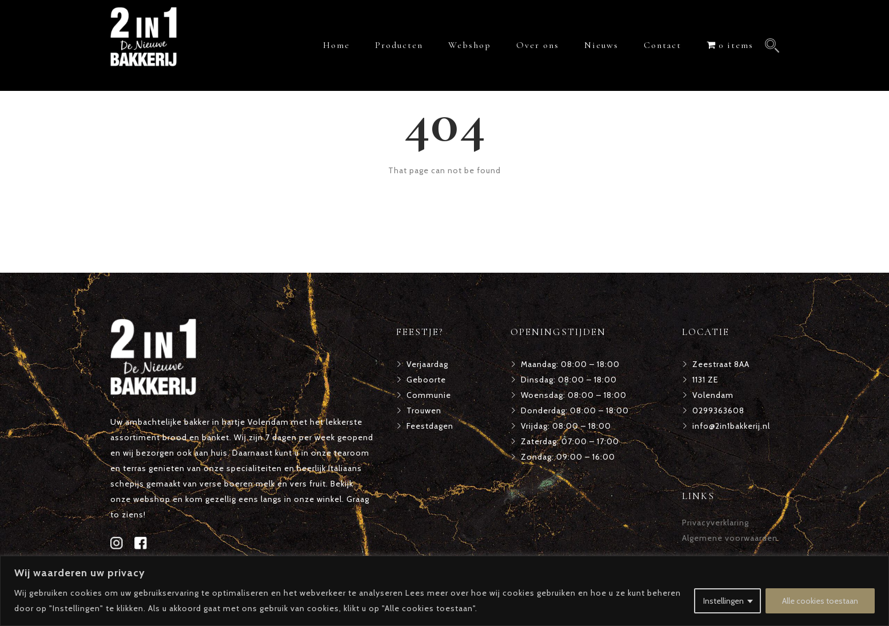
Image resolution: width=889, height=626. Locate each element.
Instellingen (723, 601)
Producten (399, 45)
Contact (662, 45)
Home (336, 45)
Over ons (537, 45)
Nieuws (601, 45)
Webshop (469, 45)
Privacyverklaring (715, 522)
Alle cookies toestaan (820, 601)
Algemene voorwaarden (730, 538)
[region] (444, 591)
